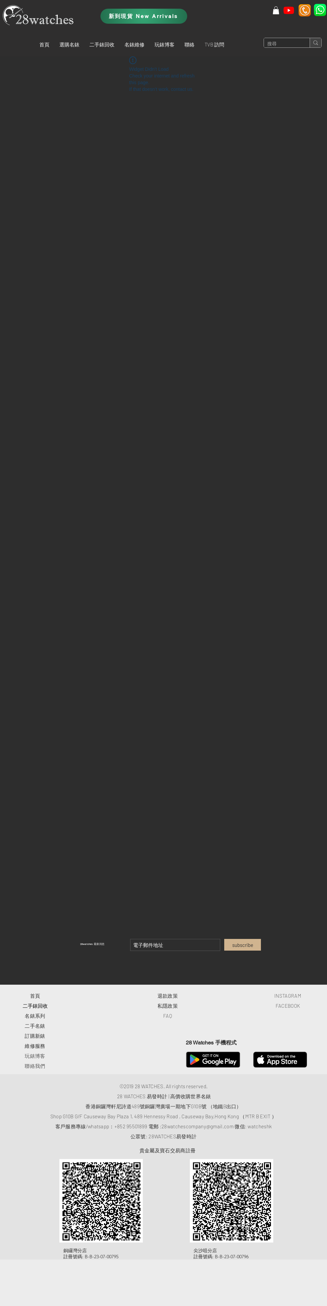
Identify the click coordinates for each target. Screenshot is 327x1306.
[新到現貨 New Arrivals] (143, 16)
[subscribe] (242, 945)
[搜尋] (281, 44)
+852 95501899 (130, 1126)
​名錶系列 (35, 1016)
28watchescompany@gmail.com (197, 1126)
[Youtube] (289, 10)
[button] (69, 44)
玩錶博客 (35, 1056)
